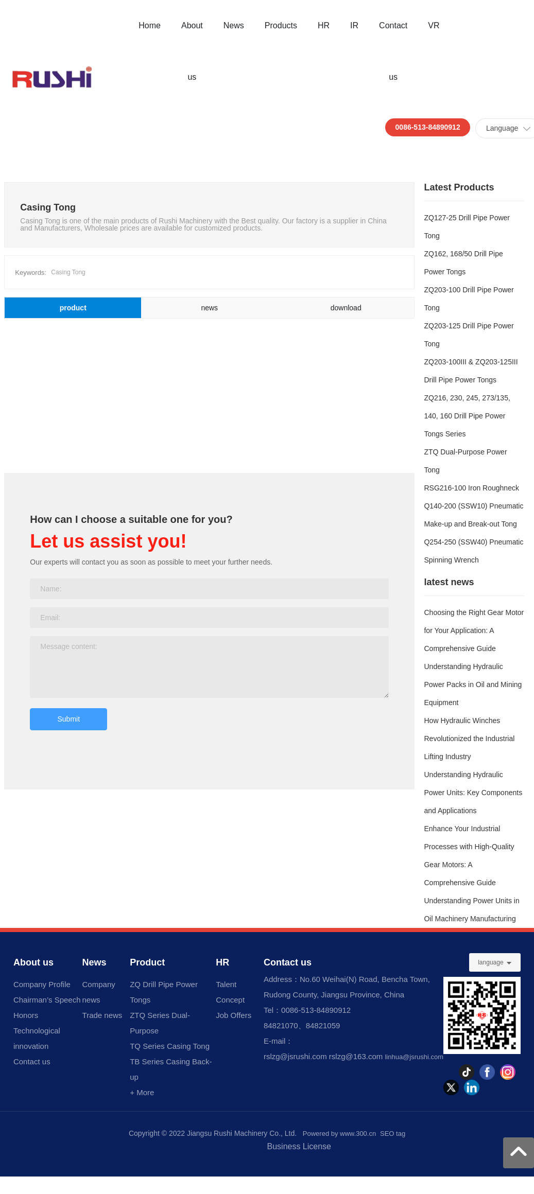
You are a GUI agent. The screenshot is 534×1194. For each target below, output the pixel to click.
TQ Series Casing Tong (170, 1046)
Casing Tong (68, 272)
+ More (142, 1092)
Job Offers (233, 1015)
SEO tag (392, 1133)
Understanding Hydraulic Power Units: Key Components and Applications (473, 792)
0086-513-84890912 (427, 127)
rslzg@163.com (356, 1056)
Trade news (102, 1015)
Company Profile (42, 984)
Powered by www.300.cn (339, 1133)
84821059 (323, 1025)
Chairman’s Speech (47, 999)
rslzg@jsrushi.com (295, 1056)
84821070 (281, 1025)
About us (33, 962)
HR (222, 962)
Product (147, 962)
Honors (25, 1015)
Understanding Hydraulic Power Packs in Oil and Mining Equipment (473, 684)
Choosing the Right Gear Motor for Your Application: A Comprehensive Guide (474, 630)
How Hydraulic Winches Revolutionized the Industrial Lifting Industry (469, 738)
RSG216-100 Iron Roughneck (471, 488)
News (94, 962)
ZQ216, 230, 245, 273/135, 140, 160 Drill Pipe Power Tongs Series (467, 416)
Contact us (31, 1061)
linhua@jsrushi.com (414, 1057)
